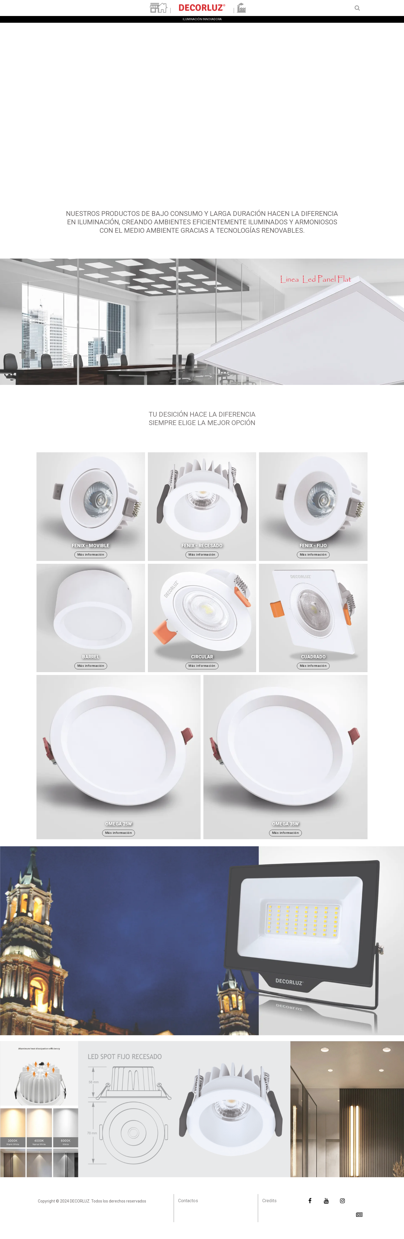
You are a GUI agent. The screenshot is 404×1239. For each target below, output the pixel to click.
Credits (269, 1200)
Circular (202, 657)
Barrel (90, 657)
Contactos (188, 1200)
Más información (90, 554)
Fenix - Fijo (313, 545)
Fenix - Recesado (202, 545)
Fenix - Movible (90, 545)
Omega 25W (118, 824)
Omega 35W (285, 824)
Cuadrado (313, 657)
